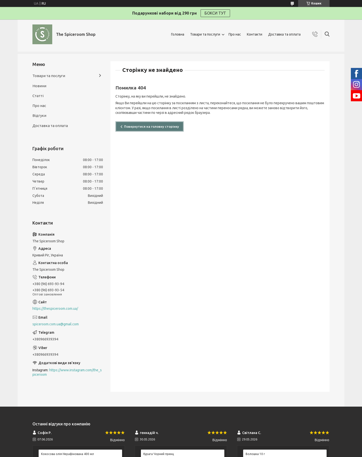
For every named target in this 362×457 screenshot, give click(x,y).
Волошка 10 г (255, 454)
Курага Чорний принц (158, 454)
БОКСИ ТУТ (215, 13)
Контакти (254, 34)
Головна (177, 34)
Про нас (235, 34)
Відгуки (39, 115)
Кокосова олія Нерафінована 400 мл (67, 454)
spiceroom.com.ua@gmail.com (55, 324)
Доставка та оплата (284, 34)
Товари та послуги (205, 34)
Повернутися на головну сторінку (151, 126)
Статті (38, 96)
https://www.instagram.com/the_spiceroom (67, 372)
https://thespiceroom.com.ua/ (55, 309)
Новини (39, 86)
